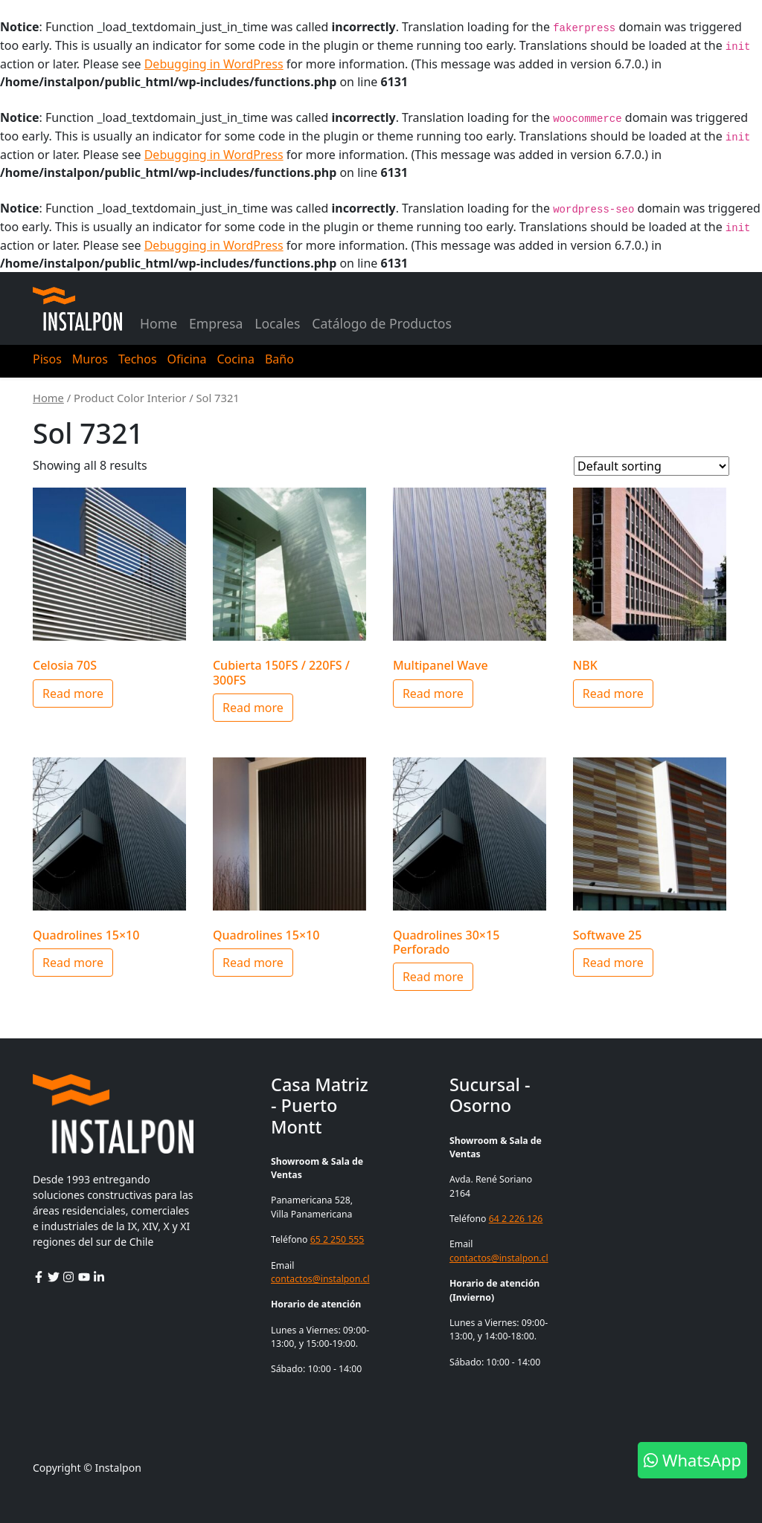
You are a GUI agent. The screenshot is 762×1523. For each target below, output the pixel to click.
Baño (279, 359)
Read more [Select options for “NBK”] (613, 693)
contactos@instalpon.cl (320, 1279)
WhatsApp (692, 1460)
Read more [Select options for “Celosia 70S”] (72, 693)
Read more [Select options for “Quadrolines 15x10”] (72, 962)
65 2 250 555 (337, 1239)
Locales (277, 323)
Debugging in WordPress (214, 64)
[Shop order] (651, 466)
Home (158, 323)
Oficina (187, 359)
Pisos (47, 359)
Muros (90, 359)
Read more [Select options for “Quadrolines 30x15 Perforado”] (433, 977)
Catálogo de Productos (382, 323)
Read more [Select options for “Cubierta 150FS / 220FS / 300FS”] (253, 707)
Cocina (235, 359)
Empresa (216, 323)
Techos (137, 359)
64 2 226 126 (516, 1218)
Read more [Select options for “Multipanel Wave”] (433, 693)
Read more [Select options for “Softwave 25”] (613, 962)
